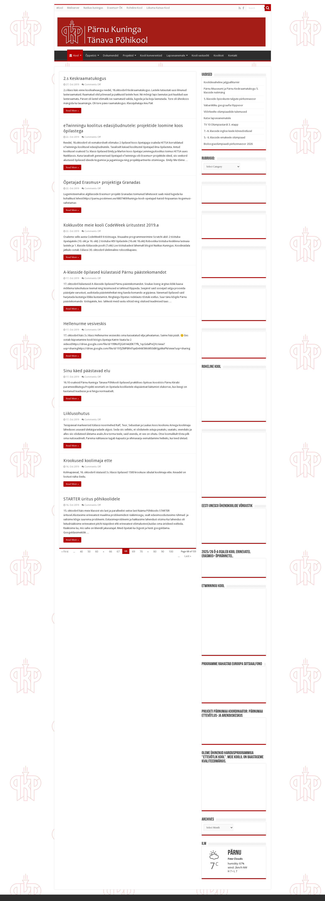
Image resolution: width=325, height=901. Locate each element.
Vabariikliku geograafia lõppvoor (223, 105)
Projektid (128, 55)
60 (96, 551)
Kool (74, 55)
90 (162, 551)
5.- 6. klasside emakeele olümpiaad (224, 137)
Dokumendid (110, 55)
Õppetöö (90, 55)
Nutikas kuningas (93, 7)
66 (110, 551)
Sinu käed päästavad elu (86, 370)
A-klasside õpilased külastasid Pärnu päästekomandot (114, 272)
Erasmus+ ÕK (114, 7)
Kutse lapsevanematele (217, 118)
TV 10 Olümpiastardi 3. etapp (221, 124)
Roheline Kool (134, 7)
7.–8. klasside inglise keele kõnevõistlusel (228, 131)
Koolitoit (219, 55)
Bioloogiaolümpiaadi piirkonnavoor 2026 (228, 143)
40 (81, 551)
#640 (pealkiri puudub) (61, 55)
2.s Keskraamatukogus (84, 78)
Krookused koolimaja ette (87, 460)
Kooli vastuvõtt (200, 55)
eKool (59, 7)
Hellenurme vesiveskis (84, 323)
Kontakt (232, 55)
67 (118, 551)
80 (154, 551)
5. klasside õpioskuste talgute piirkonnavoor (230, 98)
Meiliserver (73, 7)
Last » (187, 556)
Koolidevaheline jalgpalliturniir (222, 82)
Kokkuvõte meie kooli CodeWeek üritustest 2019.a (111, 225)
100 (171, 551)
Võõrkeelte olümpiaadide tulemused (225, 111)
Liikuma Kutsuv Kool (158, 7)
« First (64, 551)
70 (141, 551)
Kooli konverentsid (151, 55)
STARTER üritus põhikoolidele (91, 498)
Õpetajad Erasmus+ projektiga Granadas (101, 182)
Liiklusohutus (76, 413)
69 (133, 551)
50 (88, 551)
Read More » (72, 110)
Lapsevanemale (176, 55)
